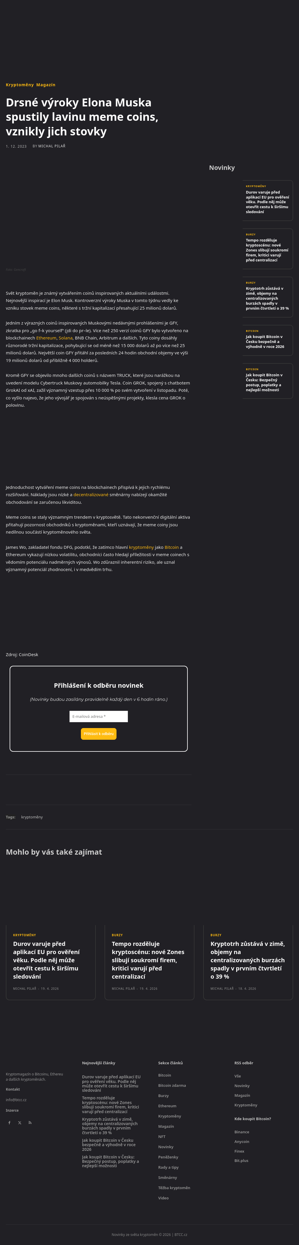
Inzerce (12, 1111)
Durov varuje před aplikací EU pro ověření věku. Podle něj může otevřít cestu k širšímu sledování (267, 202)
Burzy (251, 235)
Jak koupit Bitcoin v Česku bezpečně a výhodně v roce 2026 (265, 341)
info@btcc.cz (16, 1100)
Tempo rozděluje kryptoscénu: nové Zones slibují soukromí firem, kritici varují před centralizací (267, 250)
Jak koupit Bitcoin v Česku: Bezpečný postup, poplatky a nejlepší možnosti (264, 382)
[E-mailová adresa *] (98, 716)
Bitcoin (172, 547)
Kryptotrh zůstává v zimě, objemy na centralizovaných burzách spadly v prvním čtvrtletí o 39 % (267, 298)
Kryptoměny (20, 85)
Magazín (45, 85)
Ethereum (46, 338)
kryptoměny (141, 547)
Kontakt (13, 1090)
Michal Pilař (51, 146)
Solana (65, 338)
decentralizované (91, 494)
